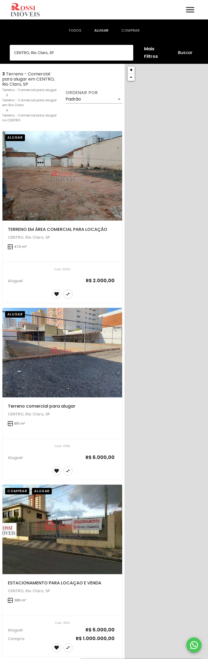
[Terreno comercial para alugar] (62, 353)
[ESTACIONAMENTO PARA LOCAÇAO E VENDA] (62, 529)
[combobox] (71, 53)
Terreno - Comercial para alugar (29, 90)
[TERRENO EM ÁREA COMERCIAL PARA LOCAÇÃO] (62, 176)
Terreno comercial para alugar (41, 406)
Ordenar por (82, 93)
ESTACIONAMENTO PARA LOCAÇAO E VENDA (54, 583)
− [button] (131, 77)
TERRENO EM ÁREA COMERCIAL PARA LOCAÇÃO (57, 229)
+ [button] (131, 69)
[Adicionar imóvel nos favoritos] (56, 294)
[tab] (75, 30)
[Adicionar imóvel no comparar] (68, 294)
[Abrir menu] (190, 9)
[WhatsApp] (194, 645)
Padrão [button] (73, 99)
